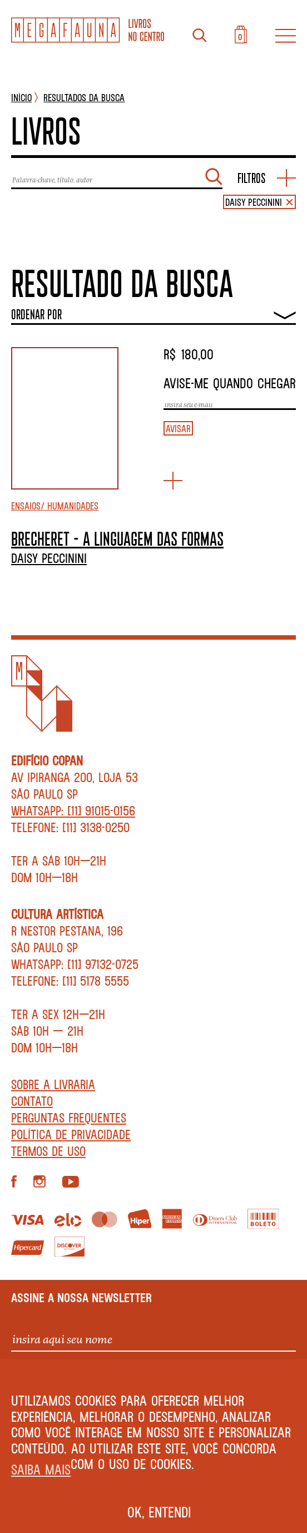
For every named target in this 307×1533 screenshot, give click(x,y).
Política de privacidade (71, 1134)
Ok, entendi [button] (159, 1512)
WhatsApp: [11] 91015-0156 (73, 810)
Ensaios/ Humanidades (54, 506)
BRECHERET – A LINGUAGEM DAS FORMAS (117, 538)
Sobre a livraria (53, 1084)
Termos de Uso (48, 1151)
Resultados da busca (84, 97)
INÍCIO (21, 97)
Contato (32, 1101)
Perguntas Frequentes (68, 1117)
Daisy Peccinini (49, 558)
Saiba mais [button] (41, 1469)
